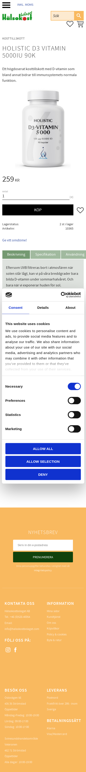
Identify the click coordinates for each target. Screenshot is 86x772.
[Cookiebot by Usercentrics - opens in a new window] (61, 295)
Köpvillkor (53, 628)
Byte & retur (54, 640)
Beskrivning (16, 254)
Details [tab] (43, 307)
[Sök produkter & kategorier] (62, 15)
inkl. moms (25, 5)
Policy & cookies (57, 634)
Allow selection (43, 461)
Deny (43, 474)
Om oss (51, 623)
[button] (6, 5)
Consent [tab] (15, 307)
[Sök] (78, 15)
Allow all (43, 448)
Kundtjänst (53, 617)
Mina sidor (53, 611)
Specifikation (45, 254)
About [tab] (70, 307)
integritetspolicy (43, 570)
